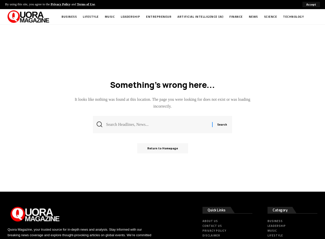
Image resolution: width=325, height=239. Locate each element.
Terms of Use (86, 4)
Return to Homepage (162, 148)
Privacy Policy (61, 4)
